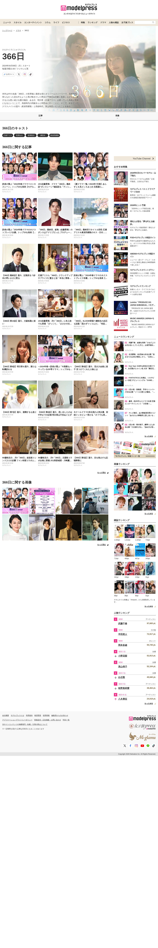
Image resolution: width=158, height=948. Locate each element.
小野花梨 (122, 656)
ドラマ (103, 22)
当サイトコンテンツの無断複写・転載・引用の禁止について (24, 724)
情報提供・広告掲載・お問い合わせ (47, 720)
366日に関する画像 (17, 482)
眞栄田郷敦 (54, 135)
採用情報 (46, 715)
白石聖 (121, 677)
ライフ (56, 22)
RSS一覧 (66, 720)
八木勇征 (122, 699)
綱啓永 (42, 135)
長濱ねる (19, 135)
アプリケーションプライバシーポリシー (17, 720)
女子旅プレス (127, 22)
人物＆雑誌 (114, 22)
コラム (48, 22)
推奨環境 (37, 715)
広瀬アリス (7, 135)
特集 (83, 22)
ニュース (7, 22)
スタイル (17, 22)
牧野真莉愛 (123, 688)
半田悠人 (122, 634)
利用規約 (29, 715)
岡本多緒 (122, 645)
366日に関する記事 (17, 147)
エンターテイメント (33, 22)
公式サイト (8, 74)
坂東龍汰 (31, 135)
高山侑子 (122, 666)
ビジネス (66, 22)
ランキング (92, 22)
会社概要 (5, 715)
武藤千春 (122, 623)
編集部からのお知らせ (59, 715)
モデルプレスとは (17, 715)
